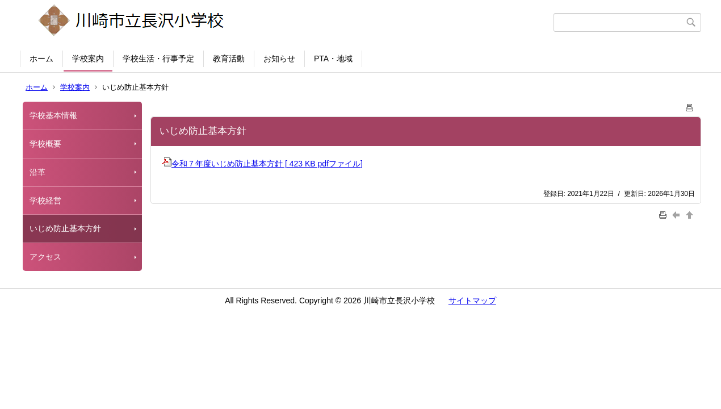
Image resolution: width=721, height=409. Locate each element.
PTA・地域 (333, 58)
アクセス (45, 256)
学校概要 (45, 143)
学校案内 (88, 58)
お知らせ (279, 58)
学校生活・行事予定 (158, 58)
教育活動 (229, 58)
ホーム (41, 58)
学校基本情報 (53, 115)
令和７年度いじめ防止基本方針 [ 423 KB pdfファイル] (262, 163)
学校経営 (45, 200)
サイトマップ (472, 300)
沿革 (37, 172)
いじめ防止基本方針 (65, 228)
